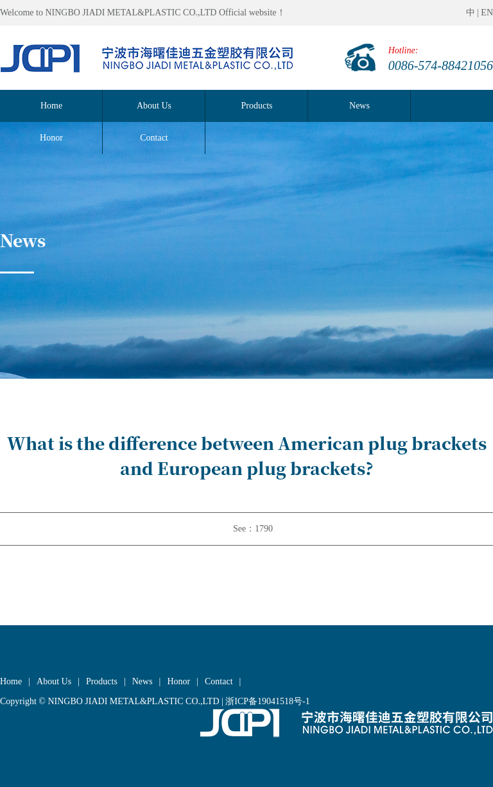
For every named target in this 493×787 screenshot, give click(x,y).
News (359, 105)
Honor (178, 681)
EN (487, 12)
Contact (219, 681)
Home (51, 105)
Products (257, 105)
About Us (154, 105)
